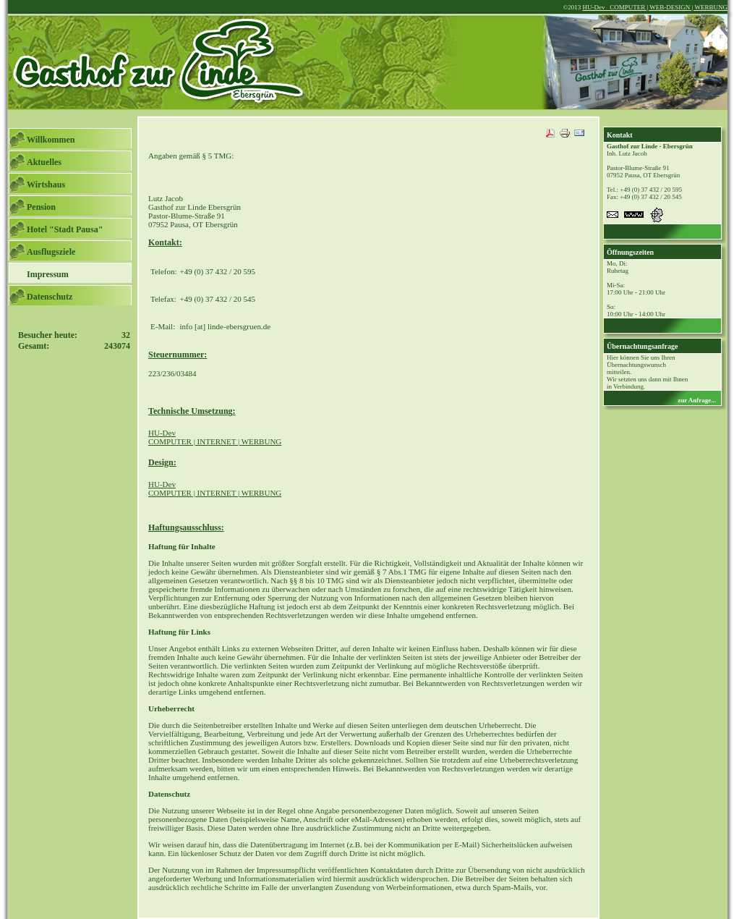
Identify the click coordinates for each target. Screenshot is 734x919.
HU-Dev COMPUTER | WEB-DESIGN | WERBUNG (654, 7)
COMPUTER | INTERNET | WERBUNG (214, 437)
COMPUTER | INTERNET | (214, 488)
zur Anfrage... (697, 400)
